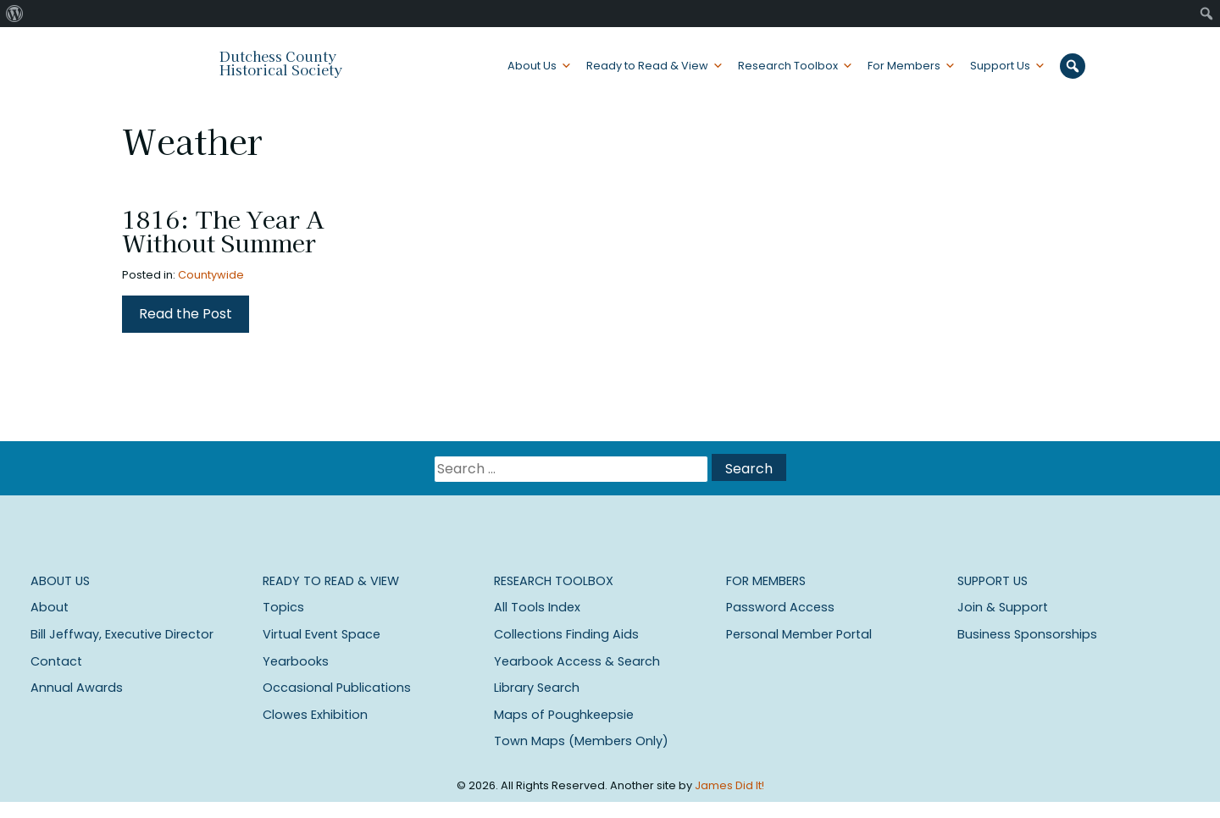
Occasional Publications (337, 687)
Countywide (211, 275)
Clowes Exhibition (315, 714)
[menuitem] (15, 13)
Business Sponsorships (1027, 634)
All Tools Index (537, 607)
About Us (532, 65)
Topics (283, 607)
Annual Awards (76, 687)
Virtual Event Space (321, 634)
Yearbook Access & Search (577, 661)
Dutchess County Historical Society (280, 62)
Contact (56, 661)
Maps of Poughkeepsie (564, 714)
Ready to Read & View (647, 65)
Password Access (780, 607)
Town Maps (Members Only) (581, 740)
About (49, 607)
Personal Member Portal (799, 634)
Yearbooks (296, 661)
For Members (904, 65)
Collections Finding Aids (566, 634)
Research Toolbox (788, 65)
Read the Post (185, 313)
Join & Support (1002, 607)
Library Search (537, 687)
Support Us (1000, 65)
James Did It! (729, 785)
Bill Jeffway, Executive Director (122, 634)
